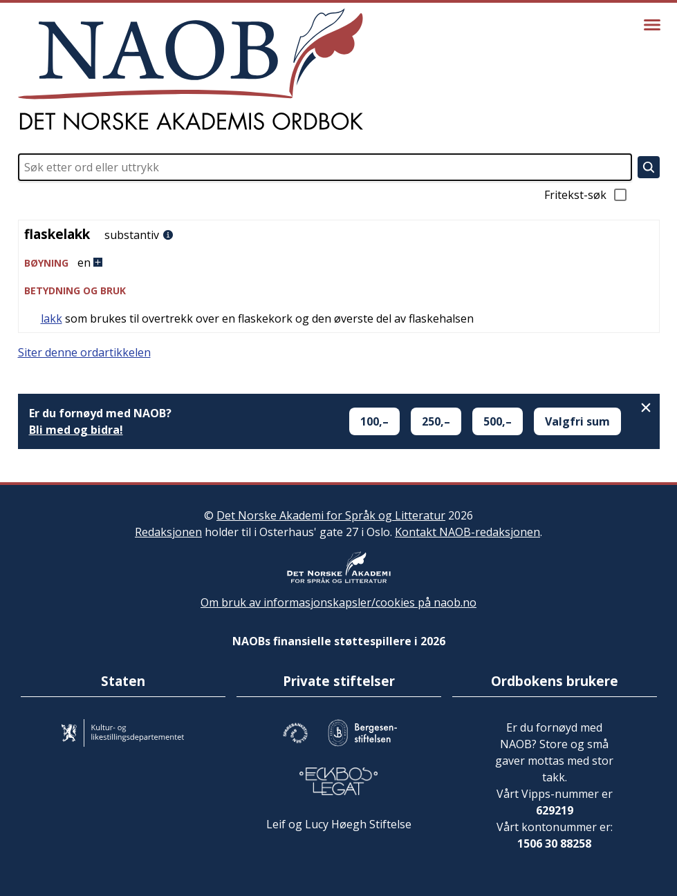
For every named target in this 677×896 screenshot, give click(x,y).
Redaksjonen (168, 532)
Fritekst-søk (586, 195)
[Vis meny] (652, 25)
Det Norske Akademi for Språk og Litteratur (330, 515)
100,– (374, 421)
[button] (338, 262)
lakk (51, 318)
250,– (436, 421)
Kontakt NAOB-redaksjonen (467, 532)
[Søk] (649, 167)
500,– (497, 421)
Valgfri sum (577, 421)
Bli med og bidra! (76, 429)
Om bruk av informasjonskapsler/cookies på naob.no (338, 602)
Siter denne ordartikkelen (84, 352)
